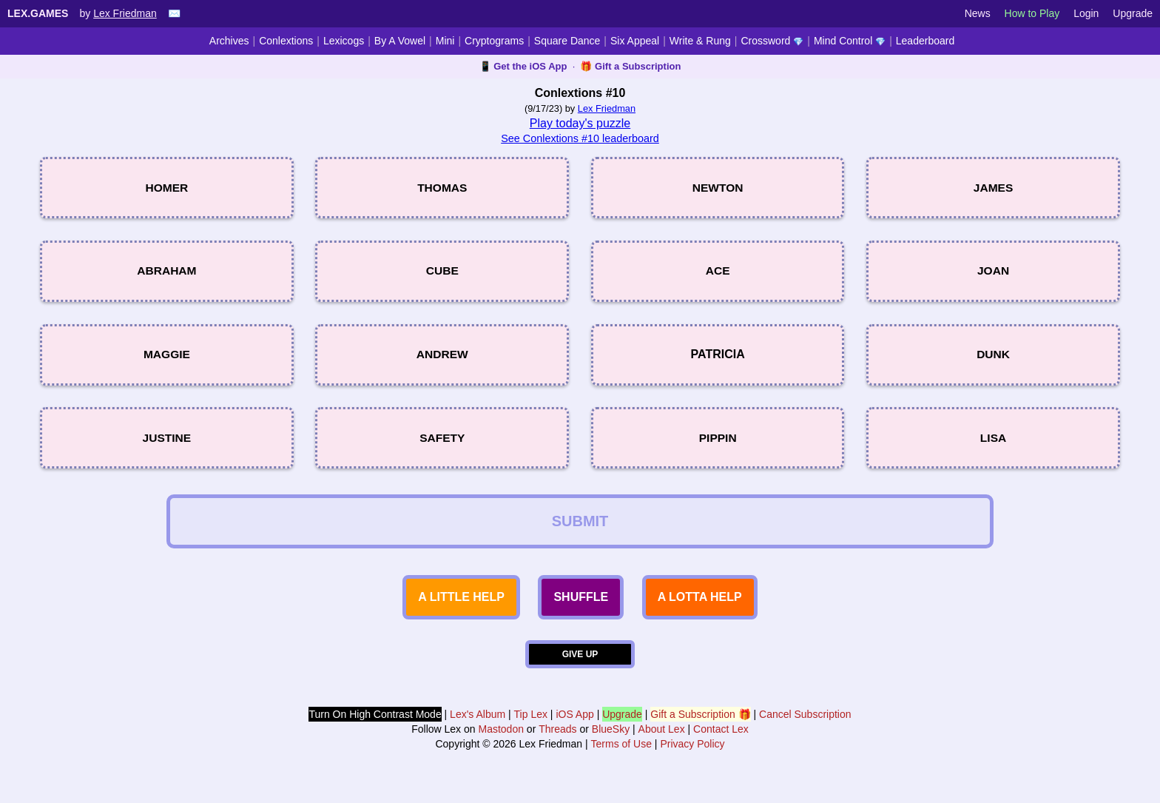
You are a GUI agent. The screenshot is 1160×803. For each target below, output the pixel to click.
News (978, 13)
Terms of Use (621, 759)
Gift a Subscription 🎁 (700, 729)
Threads (557, 744)
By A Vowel (399, 41)
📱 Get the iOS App (523, 66)
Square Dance (567, 41)
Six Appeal (634, 41)
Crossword (772, 41)
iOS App (574, 729)
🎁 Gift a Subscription (630, 66)
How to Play (1032, 13)
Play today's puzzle (580, 123)
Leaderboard (925, 41)
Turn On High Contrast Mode (374, 729)
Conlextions (286, 41)
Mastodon (500, 744)
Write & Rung (700, 41)
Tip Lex (530, 729)
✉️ (174, 13)
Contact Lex (721, 744)
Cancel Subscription (805, 729)
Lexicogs (343, 41)
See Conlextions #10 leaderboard (580, 138)
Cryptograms (494, 41)
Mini (445, 41)
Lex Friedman (125, 13)
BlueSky (611, 744)
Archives (229, 41)
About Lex (661, 744)
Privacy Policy (692, 759)
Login (1086, 13)
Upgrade (1133, 13)
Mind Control (850, 41)
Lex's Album (477, 729)
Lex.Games (37, 13)
